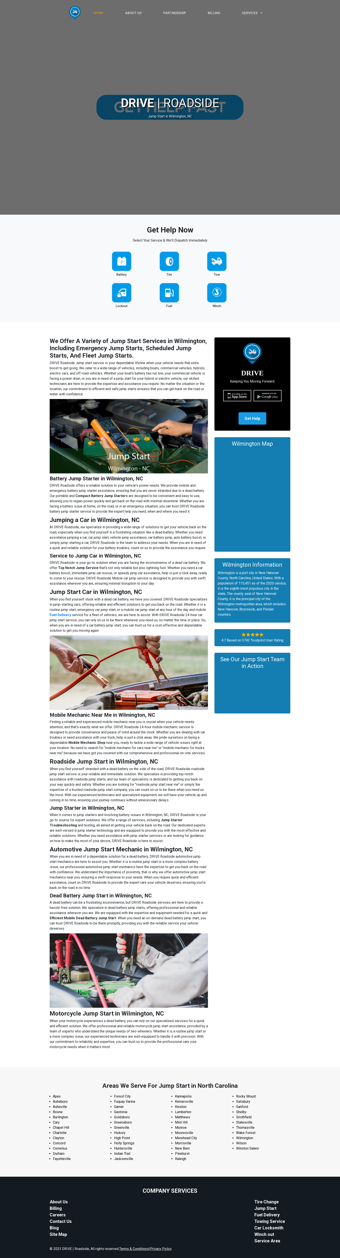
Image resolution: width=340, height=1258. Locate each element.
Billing (214, 13)
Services (252, 13)
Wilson (241, 1143)
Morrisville (183, 1143)
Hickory (120, 1133)
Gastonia (120, 1112)
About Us (59, 1201)
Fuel (169, 306)
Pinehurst (182, 1154)
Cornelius (60, 1148)
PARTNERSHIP (174, 13)
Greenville (121, 1127)
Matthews (182, 1117)
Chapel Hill (61, 1127)
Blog (54, 1227)
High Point (122, 1138)
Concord (59, 1143)
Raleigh (180, 1159)
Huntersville (123, 1148)
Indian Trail (122, 1154)
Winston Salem (247, 1148)
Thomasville (245, 1127)
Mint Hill (181, 1122)
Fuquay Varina (124, 1101)
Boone (58, 1112)
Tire (169, 274)
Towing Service (269, 1221)
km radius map (252, 498)
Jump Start (265, 1208)
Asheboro (60, 1101)
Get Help (252, 418)
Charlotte (60, 1133)
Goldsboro (122, 1117)
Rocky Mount (246, 1096)
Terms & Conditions (134, 1249)
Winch (216, 306)
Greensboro (123, 1122)
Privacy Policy (161, 1249)
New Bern (182, 1148)
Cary (56, 1122)
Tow (217, 274)
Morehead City (186, 1138)
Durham (58, 1154)
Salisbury (243, 1101)
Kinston (180, 1107)
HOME (98, 13)
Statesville (244, 1122)
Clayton (58, 1138)
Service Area (267, 1240)
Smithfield (244, 1117)
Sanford (242, 1107)
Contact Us (61, 1221)
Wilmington (244, 1138)
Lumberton (183, 1112)
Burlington (60, 1117)
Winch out (264, 1234)
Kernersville (184, 1101)
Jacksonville (123, 1159)
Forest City (122, 1096)
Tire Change (266, 1201)
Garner (119, 1107)
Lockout (122, 306)
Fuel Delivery (60, 615)
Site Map (58, 1234)
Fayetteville (62, 1159)
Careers (58, 1214)
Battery (121, 274)
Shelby (241, 1112)
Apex (57, 1096)
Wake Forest (245, 1133)
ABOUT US (133, 13)
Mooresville (184, 1133)
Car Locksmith (268, 1227)
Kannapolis (183, 1096)
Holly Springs (124, 1143)
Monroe (181, 1127)
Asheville (60, 1107)
